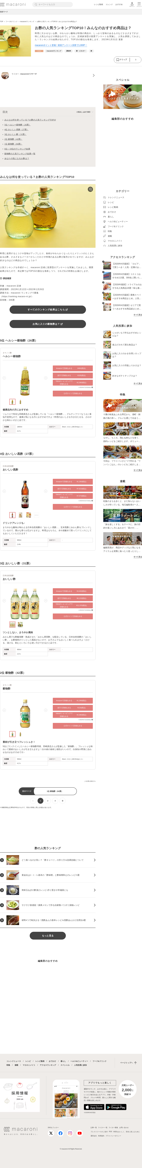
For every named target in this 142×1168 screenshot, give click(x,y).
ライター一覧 (102, 1127)
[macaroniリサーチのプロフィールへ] (48, 75)
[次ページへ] (63, 801)
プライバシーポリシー (113, 1136)
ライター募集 (113, 1127)
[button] (4, 377)
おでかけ (52, 1061)
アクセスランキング (48, 1065)
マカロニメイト (29, 1065)
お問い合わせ (124, 1127)
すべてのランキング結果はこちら (48, 309)
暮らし (63, 1061)
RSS (110, 1131)
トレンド (109, 4)
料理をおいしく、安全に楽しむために (126, 1132)
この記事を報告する (90, 781)
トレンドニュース (13, 1061)
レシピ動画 (98, 4)
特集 (8, 1065)
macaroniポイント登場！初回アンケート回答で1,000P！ (61, 45)
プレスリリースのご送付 (99, 1132)
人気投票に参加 (80, 1065)
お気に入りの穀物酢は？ (48, 324)
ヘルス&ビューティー (79, 1061)
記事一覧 (94, 1127)
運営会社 (94, 1136)
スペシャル (65, 1065)
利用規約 (101, 1136)
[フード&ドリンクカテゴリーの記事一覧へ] (39, 51)
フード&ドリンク (99, 1061)
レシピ (28, 1061)
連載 (16, 1065)
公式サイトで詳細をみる (73, 393)
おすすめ (119, 4)
